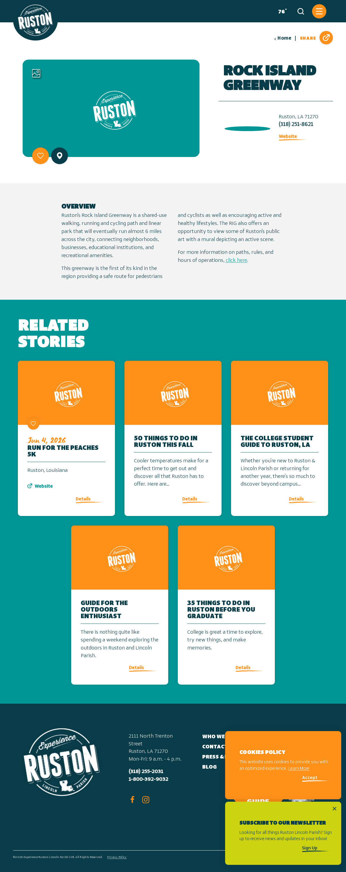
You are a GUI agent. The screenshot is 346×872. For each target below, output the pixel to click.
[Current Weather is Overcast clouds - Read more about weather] (281, 11)
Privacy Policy (117, 857)
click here (236, 260)
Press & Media (222, 757)
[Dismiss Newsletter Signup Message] (334, 809)
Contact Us (219, 747)
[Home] (35, 20)
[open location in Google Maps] (246, 127)
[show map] (59, 155)
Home (282, 38)
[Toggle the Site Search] (300, 11)
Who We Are (219, 737)
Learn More (298, 769)
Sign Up (309, 848)
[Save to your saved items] (40, 156)
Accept (309, 778)
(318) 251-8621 (296, 125)
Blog (209, 767)
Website (288, 136)
